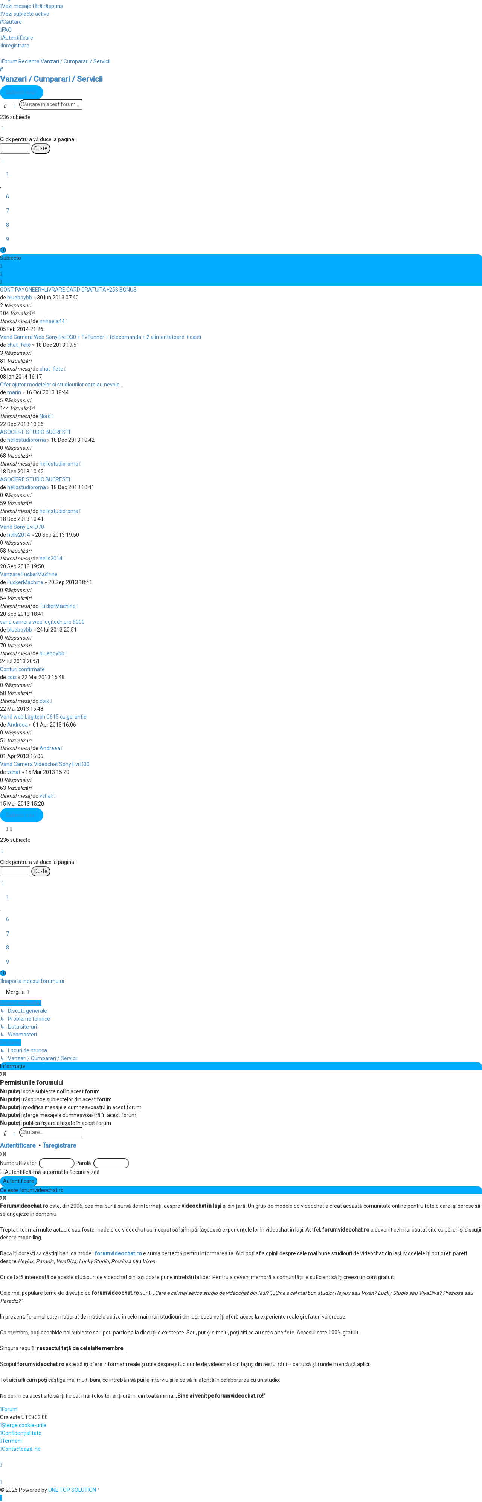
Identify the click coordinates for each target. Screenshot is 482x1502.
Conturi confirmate (22, 669)
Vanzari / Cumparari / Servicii (51, 79)
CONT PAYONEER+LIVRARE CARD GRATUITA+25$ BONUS (68, 290)
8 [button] (7, 225)
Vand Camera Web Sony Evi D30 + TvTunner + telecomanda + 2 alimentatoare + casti (100, 337)
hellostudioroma (26, 440)
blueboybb (19, 298)
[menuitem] (31, 6)
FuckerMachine (25, 582)
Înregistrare (60, 1145)
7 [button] (7, 211)
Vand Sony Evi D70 (22, 527)
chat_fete (19, 345)
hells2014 (18, 535)
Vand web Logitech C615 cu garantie (43, 717)
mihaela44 (52, 321)
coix (12, 677)
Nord (45, 416)
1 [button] (7, 174)
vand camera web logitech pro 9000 (42, 622)
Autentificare (17, 1145)
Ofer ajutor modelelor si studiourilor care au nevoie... (61, 385)
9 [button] (7, 239)
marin (14, 392)
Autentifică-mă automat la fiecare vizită (52, 1172)
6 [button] (7, 197)
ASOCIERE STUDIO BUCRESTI (35, 432)
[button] (2, 128)
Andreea (17, 725)
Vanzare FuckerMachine (29, 574)
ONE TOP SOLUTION (72, 1490)
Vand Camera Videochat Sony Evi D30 (45, 764)
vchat (13, 772)
